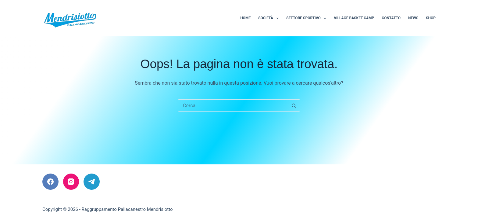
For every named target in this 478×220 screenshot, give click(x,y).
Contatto (391, 18)
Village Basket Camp (354, 18)
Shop (431, 18)
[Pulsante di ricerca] (294, 105)
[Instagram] (71, 182)
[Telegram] (92, 182)
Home (245, 18)
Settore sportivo (307, 18)
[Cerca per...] (233, 105)
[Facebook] (50, 182)
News (413, 18)
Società (269, 18)
